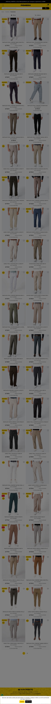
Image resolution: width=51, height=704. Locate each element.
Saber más (28, 701)
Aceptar (22, 701)
